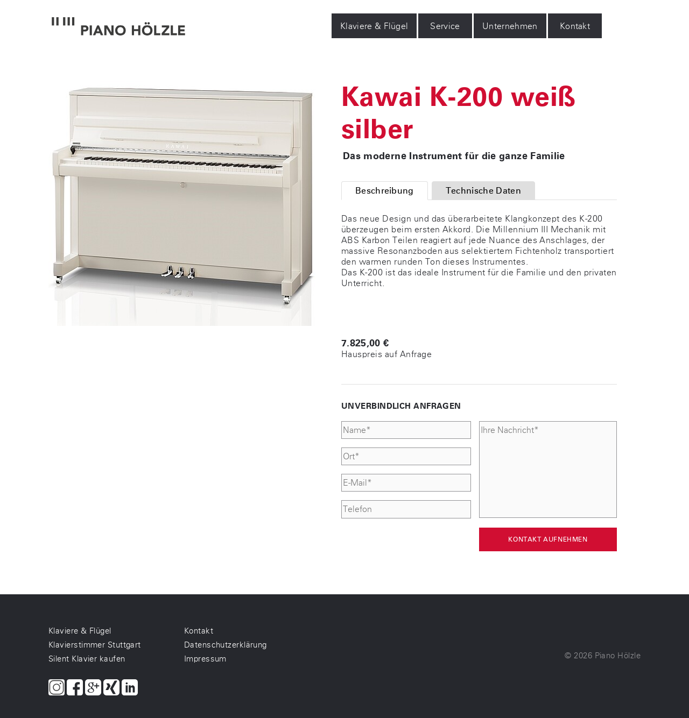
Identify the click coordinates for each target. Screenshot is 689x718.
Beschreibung (384, 191)
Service (445, 26)
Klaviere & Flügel (374, 26)
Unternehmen (510, 26)
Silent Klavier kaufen (86, 659)
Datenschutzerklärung (225, 645)
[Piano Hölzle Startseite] (118, 27)
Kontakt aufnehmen (547, 539)
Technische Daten (483, 191)
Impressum (205, 659)
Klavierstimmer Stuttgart (94, 645)
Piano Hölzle (618, 655)
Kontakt (575, 26)
